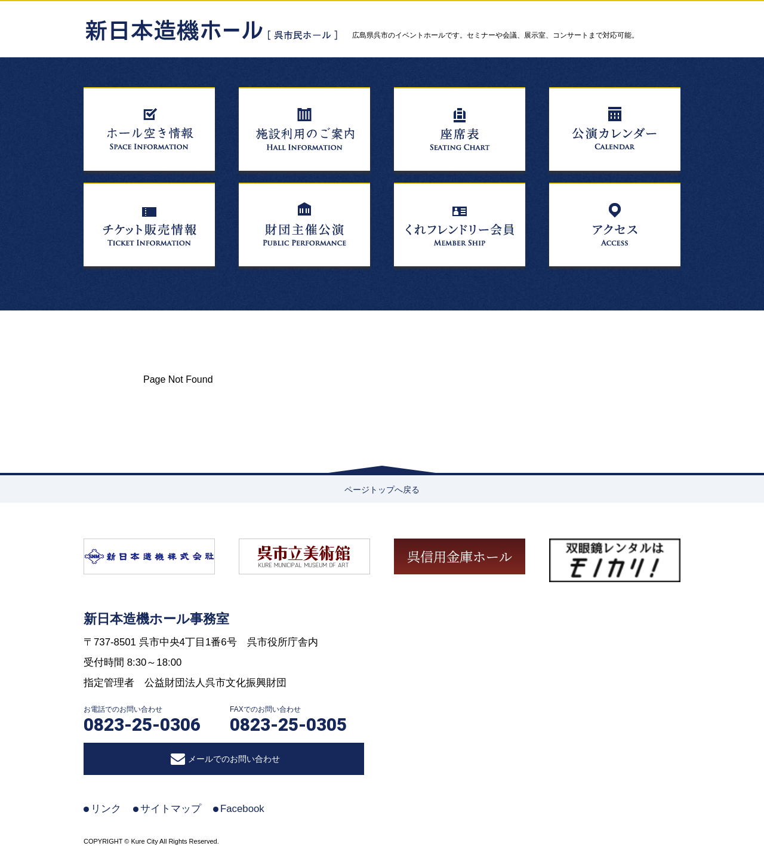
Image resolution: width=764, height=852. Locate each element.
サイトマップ (170, 808)
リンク (106, 808)
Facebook (242, 808)
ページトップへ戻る (382, 489)
